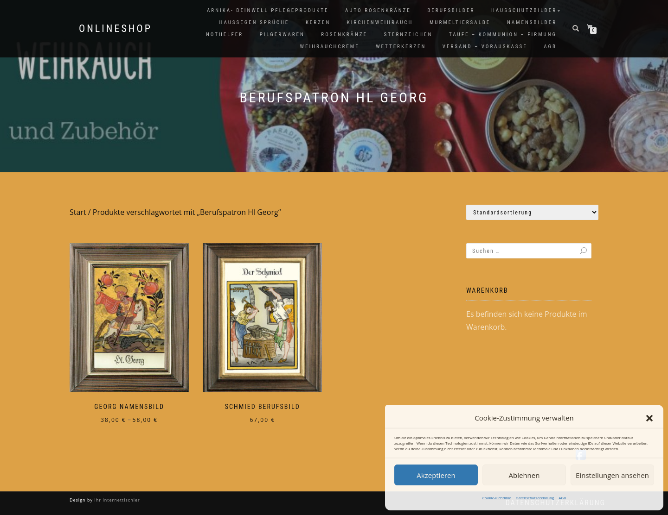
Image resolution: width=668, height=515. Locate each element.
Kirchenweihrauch (380, 22)
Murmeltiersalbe (460, 22)
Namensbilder (532, 22)
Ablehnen (524, 475)
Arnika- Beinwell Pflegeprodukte (267, 10)
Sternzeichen (408, 34)
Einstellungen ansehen (612, 475)
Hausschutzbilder (524, 10)
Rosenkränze (344, 34)
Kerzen (318, 22)
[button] (649, 418)
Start (78, 212)
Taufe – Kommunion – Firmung (503, 34)
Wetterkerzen (401, 47)
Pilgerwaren (282, 34)
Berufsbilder (451, 10)
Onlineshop (115, 28)
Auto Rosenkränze (378, 10)
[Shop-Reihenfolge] (532, 212)
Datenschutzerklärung (535, 497)
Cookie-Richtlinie (496, 497)
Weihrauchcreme (330, 47)
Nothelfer (224, 34)
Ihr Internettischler (116, 500)
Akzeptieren (436, 475)
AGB (562, 497)
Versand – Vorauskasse (485, 47)
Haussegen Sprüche (254, 22)
